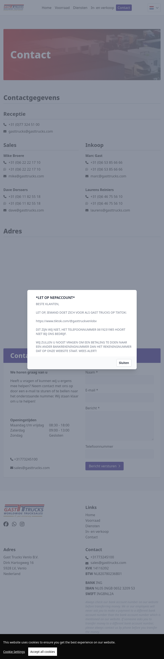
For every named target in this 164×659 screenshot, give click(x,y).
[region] (82, 646)
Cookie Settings (14, 652)
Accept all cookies (42, 652)
